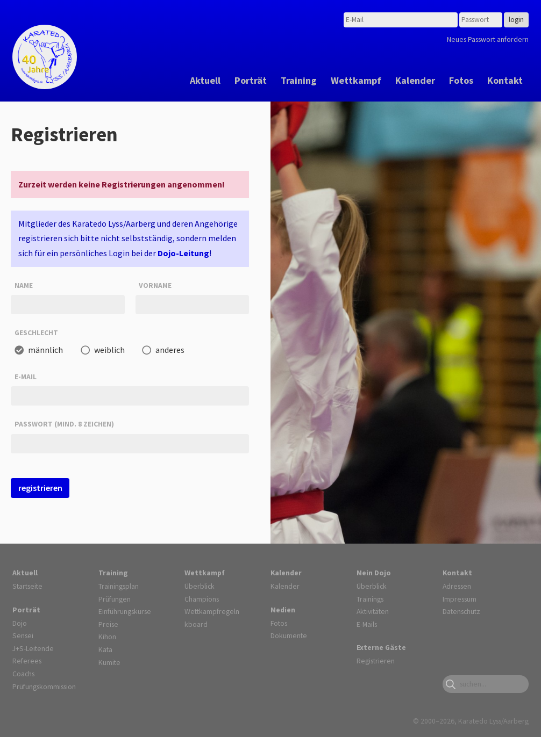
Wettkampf (356, 80)
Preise (108, 624)
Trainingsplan (118, 586)
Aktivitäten (373, 611)
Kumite (109, 662)
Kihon (107, 636)
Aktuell (205, 80)
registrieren (40, 487)
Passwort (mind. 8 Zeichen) (64, 424)
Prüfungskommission (44, 686)
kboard (196, 624)
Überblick (199, 586)
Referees (26, 661)
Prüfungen (114, 599)
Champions (201, 599)
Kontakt (505, 80)
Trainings (370, 599)
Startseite (27, 586)
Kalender (415, 80)
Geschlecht (36, 332)
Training (299, 80)
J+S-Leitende (33, 648)
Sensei (22, 635)
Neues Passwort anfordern (488, 39)
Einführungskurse (124, 611)
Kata (105, 649)
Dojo (19, 623)
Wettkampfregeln (211, 611)
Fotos (461, 80)
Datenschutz (461, 611)
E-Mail (26, 376)
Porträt (250, 80)
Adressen (457, 586)
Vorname (155, 285)
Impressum (459, 599)
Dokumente (288, 635)
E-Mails (367, 624)
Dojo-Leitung (183, 253)
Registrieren (376, 661)
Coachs (23, 673)
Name (24, 285)
